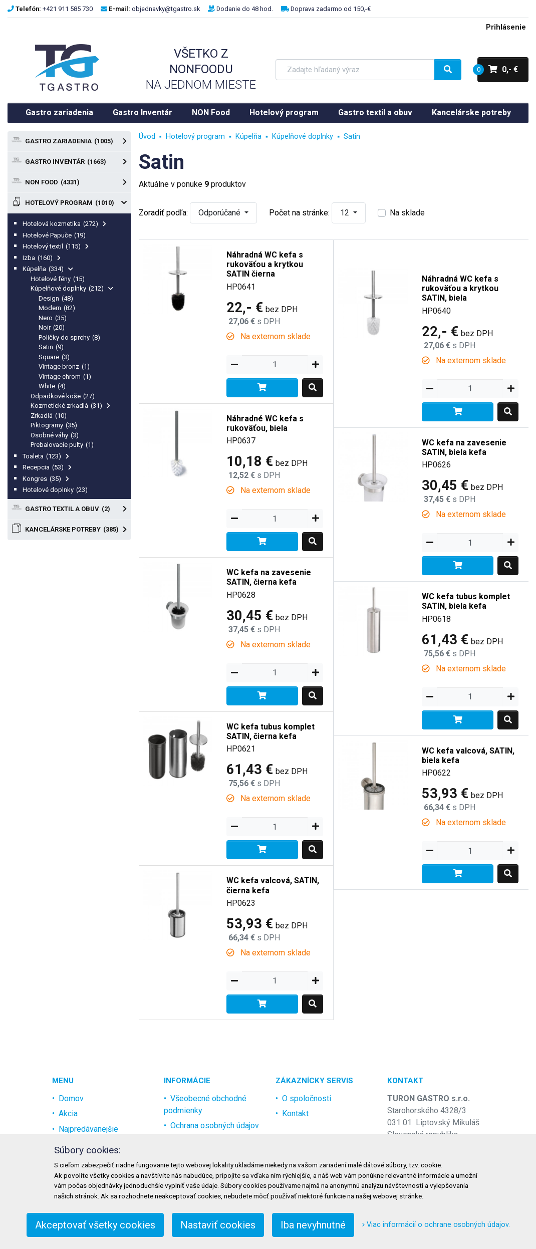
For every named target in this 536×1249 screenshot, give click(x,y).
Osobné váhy (55, 435)
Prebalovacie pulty (62, 444)
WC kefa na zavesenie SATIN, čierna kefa (268, 577)
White (52, 386)
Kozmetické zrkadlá (70, 405)
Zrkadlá (49, 415)
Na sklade (407, 212)
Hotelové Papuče (54, 235)
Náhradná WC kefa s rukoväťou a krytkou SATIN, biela (460, 288)
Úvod (147, 136)
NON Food (211, 112)
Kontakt (295, 1113)
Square (54, 357)
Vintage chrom (65, 376)
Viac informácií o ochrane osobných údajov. (436, 1224)
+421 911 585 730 (68, 9)
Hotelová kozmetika (64, 223)
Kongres (46, 478)
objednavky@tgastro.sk (166, 9)
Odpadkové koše (63, 396)
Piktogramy (54, 425)
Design (56, 298)
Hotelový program (284, 112)
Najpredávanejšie (88, 1129)
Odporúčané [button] (220, 212)
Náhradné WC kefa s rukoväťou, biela (265, 423)
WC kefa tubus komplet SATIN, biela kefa (466, 601)
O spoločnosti (306, 1098)
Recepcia (47, 467)
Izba (42, 258)
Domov (71, 1098)
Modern (57, 308)
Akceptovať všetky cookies (95, 1225)
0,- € (497, 69)
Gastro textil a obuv (375, 112)
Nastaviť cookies (217, 1225)
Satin (51, 347)
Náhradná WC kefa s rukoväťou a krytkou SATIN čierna (264, 264)
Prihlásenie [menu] (506, 27)
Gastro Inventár (142, 112)
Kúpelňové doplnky (72, 288)
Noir (52, 327)
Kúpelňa (48, 269)
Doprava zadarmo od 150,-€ (331, 9)
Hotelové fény (58, 279)
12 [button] (345, 212)
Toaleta (46, 456)
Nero (53, 318)
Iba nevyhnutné (313, 1225)
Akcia (68, 1113)
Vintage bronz (64, 366)
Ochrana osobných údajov (214, 1125)
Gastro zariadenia (59, 112)
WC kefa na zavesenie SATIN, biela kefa (464, 447)
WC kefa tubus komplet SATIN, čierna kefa (270, 731)
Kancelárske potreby (471, 112)
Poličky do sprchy (69, 337)
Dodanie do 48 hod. (244, 9)
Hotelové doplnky (55, 489)
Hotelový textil (56, 246)
